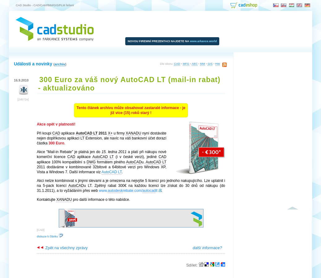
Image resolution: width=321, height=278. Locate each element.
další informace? (207, 247)
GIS (210, 63)
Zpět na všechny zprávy (62, 247)
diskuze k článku (50, 236)
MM (202, 63)
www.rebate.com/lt (128, 190)
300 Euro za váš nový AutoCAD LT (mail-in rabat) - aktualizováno (129, 84)
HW (217, 63)
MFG (186, 63)
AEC (195, 63)
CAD (177, 63)
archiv (59, 64)
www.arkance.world (203, 41)
